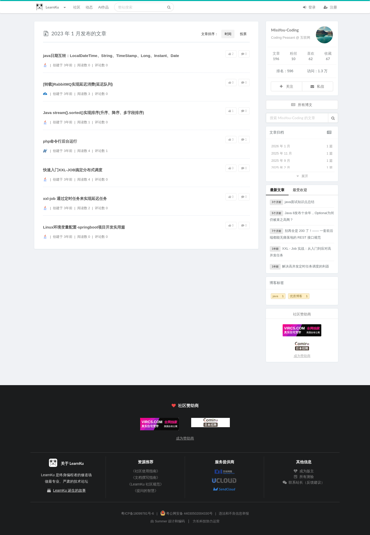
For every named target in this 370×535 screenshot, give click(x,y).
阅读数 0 (84, 65)
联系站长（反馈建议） (304, 482)
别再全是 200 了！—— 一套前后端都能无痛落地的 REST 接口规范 (301, 233)
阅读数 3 (84, 94)
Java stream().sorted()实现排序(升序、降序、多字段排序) (93, 112)
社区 (76, 7)
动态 (89, 7)
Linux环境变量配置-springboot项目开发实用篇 (84, 227)
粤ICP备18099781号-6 (137, 513)
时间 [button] (228, 34)
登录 (309, 6)
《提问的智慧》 (145, 491)
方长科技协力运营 (206, 521)
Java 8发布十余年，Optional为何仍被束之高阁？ (302, 216)
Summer (161, 521)
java (278, 296)
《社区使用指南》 (145, 471)
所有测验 (303, 477)
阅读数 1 (84, 122)
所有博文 (301, 104)
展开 (302, 176)
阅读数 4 (84, 151)
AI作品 (103, 7)
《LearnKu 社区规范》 (145, 484)
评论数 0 (101, 65)
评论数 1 (101, 151)
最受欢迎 (300, 190)
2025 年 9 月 (302, 161)
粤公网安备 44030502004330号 (186, 513)
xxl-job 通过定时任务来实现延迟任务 (75, 198)
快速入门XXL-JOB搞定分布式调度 (72, 170)
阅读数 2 (84, 208)
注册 (330, 6)
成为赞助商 (302, 356)
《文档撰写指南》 (145, 477)
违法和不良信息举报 (234, 513)
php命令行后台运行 (60, 141)
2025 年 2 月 (302, 168)
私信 (317, 86)
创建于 (62, 65)
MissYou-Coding (285, 30)
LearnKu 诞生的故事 (69, 490)
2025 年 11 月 (302, 153)
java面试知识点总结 (292, 202)
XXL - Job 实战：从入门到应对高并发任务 (300, 251)
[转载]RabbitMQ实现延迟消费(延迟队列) (78, 84)
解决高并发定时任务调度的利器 (299, 267)
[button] (333, 118)
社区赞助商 (185, 405)
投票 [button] (243, 34)
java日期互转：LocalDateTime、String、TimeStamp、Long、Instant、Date (111, 55)
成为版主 (303, 471)
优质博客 (299, 296)
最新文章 (277, 190)
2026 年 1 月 (302, 146)
